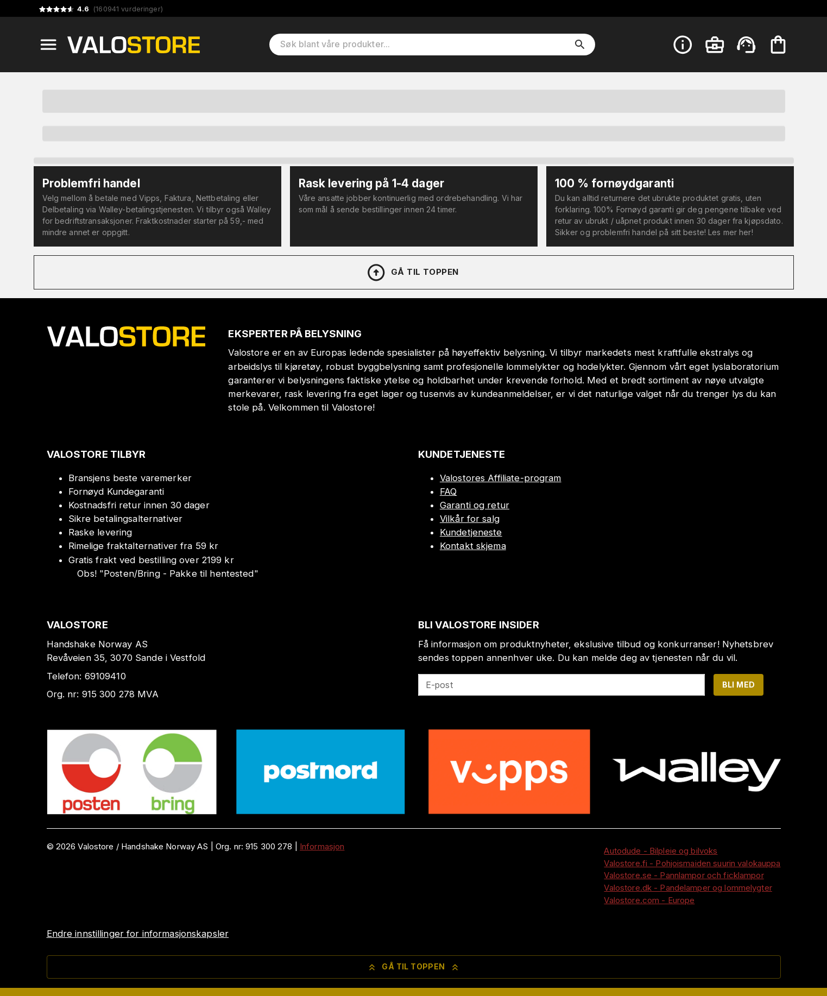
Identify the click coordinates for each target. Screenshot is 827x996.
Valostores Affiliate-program (500, 477)
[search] (580, 44)
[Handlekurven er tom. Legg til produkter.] (778, 44)
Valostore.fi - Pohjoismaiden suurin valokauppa (692, 863)
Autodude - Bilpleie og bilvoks (660, 851)
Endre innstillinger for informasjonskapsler (138, 933)
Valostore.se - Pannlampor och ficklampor (683, 875)
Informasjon (322, 846)
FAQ (448, 491)
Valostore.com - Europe (649, 900)
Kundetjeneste (471, 532)
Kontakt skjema (473, 545)
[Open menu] (48, 44)
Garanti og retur (474, 505)
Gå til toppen (412, 272)
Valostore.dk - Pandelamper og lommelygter (688, 887)
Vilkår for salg (470, 518)
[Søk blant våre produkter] (424, 44)
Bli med (738, 684)
